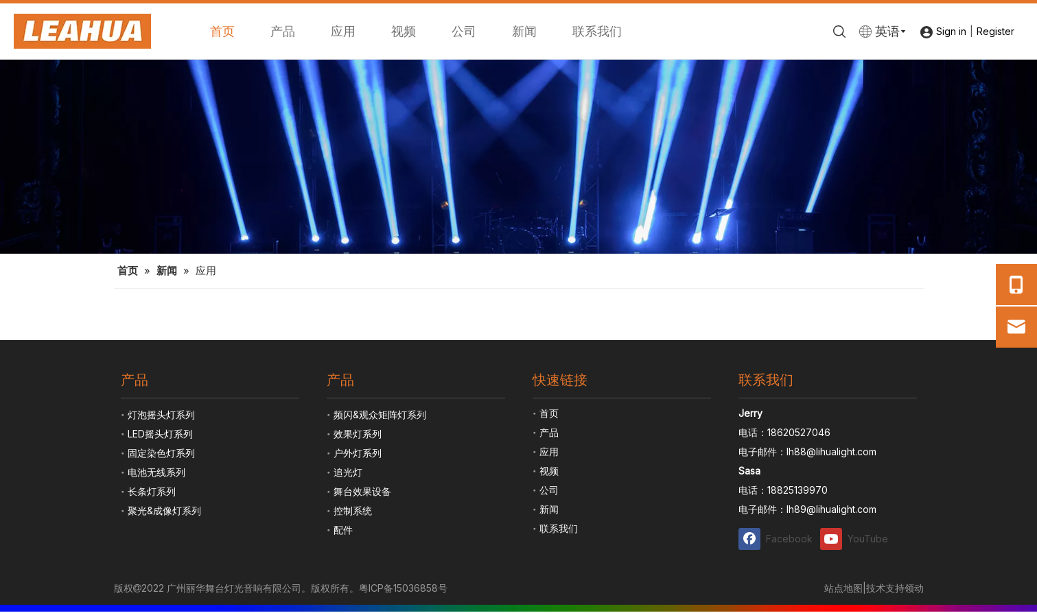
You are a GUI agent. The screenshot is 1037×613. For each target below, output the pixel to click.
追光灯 (348, 472)
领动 (914, 588)
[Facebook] (776, 538)
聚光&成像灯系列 (164, 510)
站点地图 (843, 588)
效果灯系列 (358, 434)
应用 (343, 31)
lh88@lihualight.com (831, 451)
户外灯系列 (358, 453)
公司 (464, 31)
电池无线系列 (156, 472)
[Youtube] (858, 538)
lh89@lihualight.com (831, 509)
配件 (343, 530)
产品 (282, 31)
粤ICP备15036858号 (403, 588)
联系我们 (597, 31)
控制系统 (353, 510)
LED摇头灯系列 (160, 434)
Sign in (951, 31)
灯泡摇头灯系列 (161, 414)
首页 (222, 31)
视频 (403, 31)
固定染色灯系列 (161, 453)
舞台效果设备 (362, 491)
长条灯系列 (152, 491)
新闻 (524, 31)
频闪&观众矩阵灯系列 (380, 414)
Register (995, 31)
